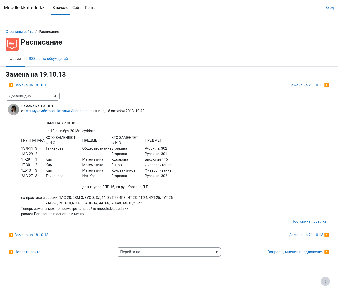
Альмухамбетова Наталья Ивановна (70, 111)
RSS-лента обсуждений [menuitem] (62, 59)
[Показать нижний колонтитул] (325, 281)
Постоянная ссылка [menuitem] (297, 235)
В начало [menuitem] (60, 7)
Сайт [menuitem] (76, 7)
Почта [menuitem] (90, 7)
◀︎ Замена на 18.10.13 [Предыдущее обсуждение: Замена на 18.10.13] (40, 85)
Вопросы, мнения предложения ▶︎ (286, 266)
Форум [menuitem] (28, 59)
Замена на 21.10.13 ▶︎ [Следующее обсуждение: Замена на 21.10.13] (297, 85)
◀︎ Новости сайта (36, 266)
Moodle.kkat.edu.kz (24, 7)
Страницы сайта (32, 32)
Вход (330, 7)
